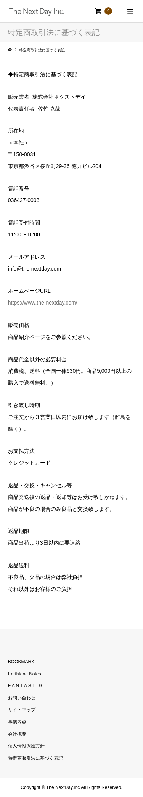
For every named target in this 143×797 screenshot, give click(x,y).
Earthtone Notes (24, 674)
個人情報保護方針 (26, 746)
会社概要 (17, 734)
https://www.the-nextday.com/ (42, 303)
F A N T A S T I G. (26, 685)
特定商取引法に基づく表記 (35, 758)
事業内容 (17, 722)
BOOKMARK (21, 661)
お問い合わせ (21, 698)
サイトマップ (21, 709)
